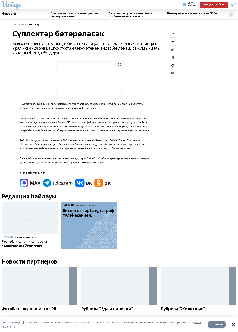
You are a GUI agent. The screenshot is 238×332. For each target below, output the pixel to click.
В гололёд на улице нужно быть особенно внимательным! (130, 15)
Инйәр (11, 4)
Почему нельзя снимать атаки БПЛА (192, 13)
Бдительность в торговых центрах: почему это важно (75, 15)
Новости (9, 14)
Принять (217, 324)
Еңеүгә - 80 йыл (214, 4)
